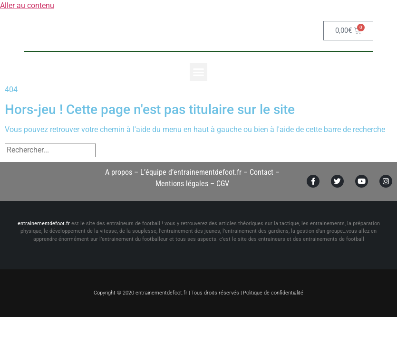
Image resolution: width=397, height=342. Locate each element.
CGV (222, 183)
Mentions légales (181, 183)
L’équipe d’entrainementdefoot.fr (191, 172)
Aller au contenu (27, 5)
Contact (261, 172)
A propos (118, 172)
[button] (199, 72)
